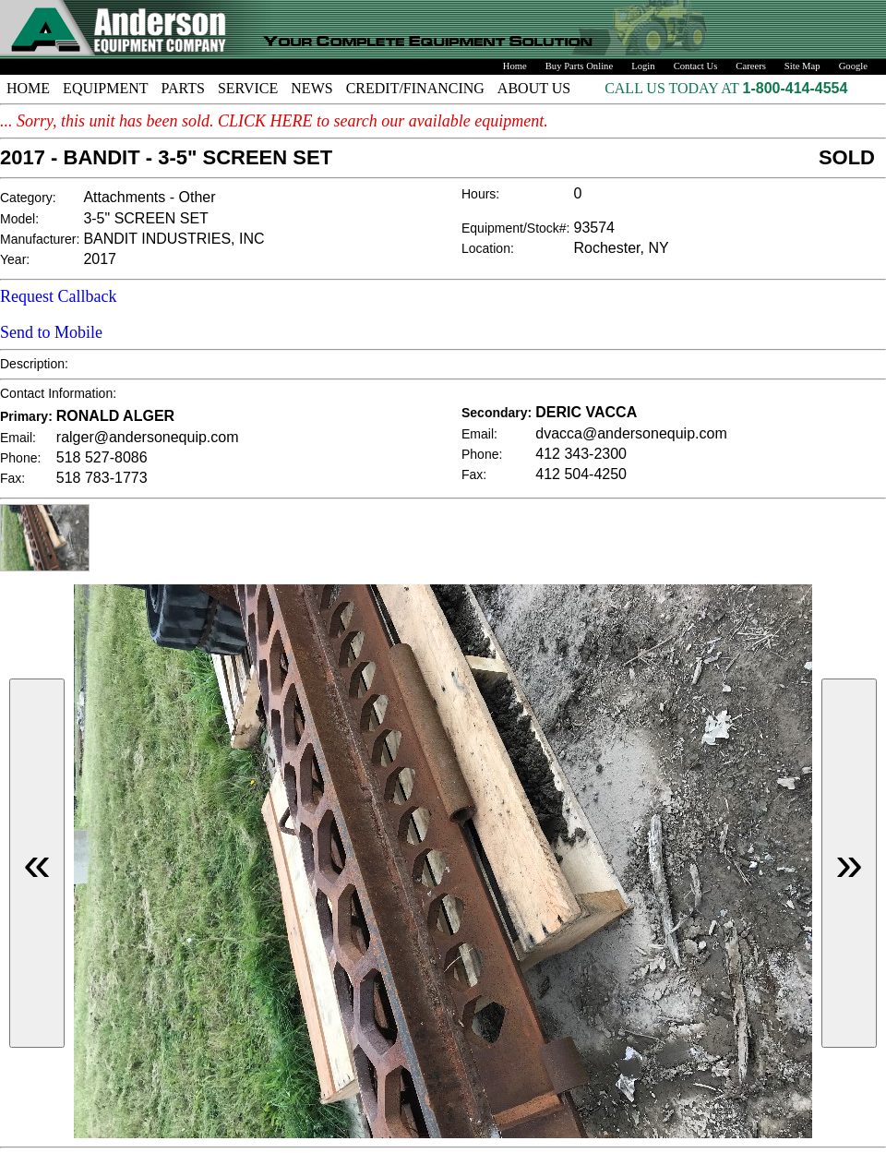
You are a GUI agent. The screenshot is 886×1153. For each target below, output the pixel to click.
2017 (99, 259)
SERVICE (248, 88)
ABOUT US (533, 88)
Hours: (480, 193)
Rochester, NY (621, 248)
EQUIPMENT (105, 88)
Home (515, 66)
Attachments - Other (149, 197)
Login (642, 66)
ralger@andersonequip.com (147, 437)
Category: (28, 197)
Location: (487, 248)
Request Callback (58, 296)
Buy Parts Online (579, 66)
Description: (34, 363)
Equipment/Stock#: (515, 228)
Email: (18, 437)
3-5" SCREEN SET (146, 218)
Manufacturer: (39, 239)
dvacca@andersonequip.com (630, 433)
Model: (19, 218)
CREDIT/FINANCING (415, 88)
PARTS (183, 88)
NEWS (311, 88)
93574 (595, 227)
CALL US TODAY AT (673, 88)
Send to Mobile (51, 332)
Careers (751, 66)
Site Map (802, 66)
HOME (28, 88)
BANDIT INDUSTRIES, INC (173, 238)
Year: (15, 259)
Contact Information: (58, 393)
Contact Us (696, 66)
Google (853, 66)
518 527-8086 (102, 457)
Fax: (12, 478)
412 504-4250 (581, 474)
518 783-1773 (102, 478)
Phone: (20, 457)
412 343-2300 (581, 454)
